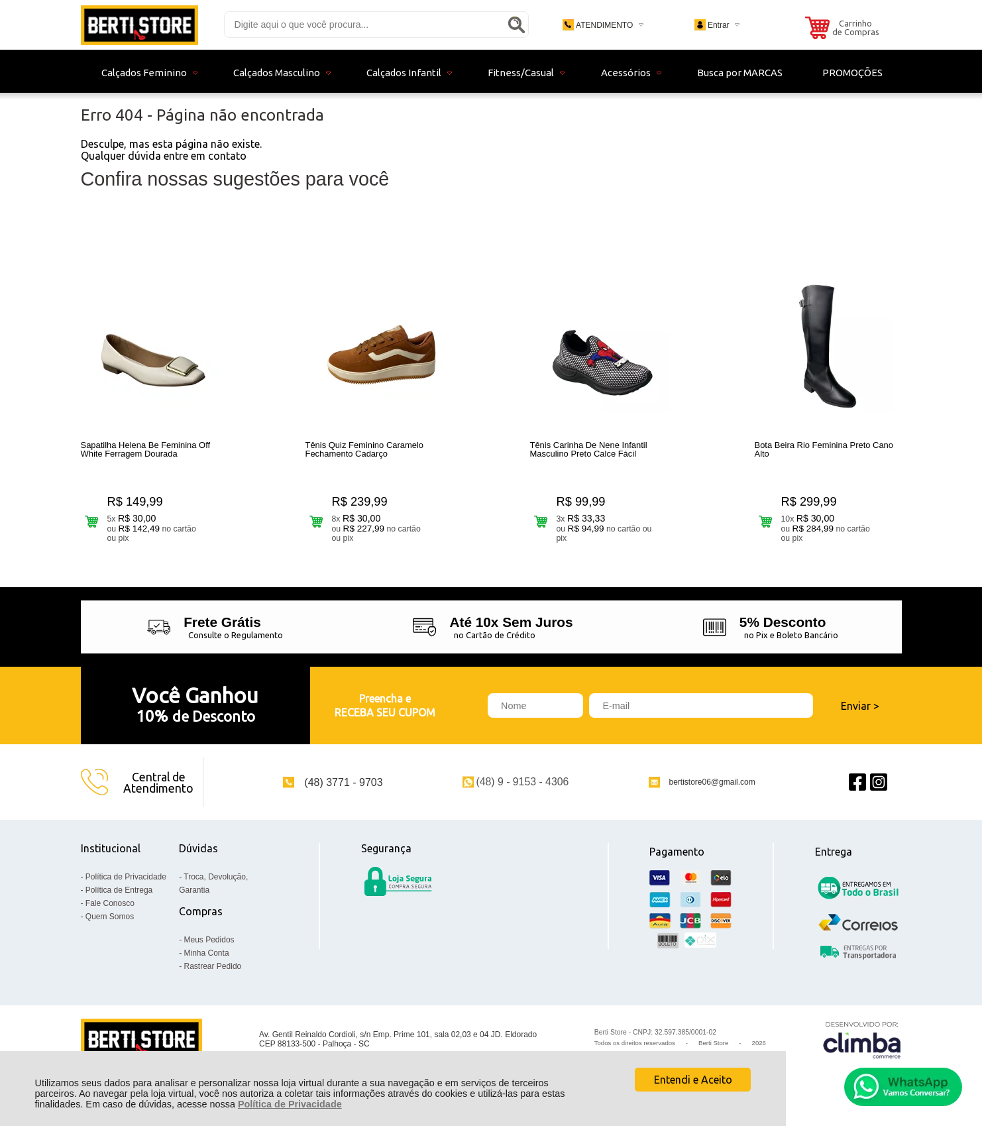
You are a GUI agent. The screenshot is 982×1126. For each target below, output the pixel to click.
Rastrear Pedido (213, 966)
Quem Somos (109, 916)
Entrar (719, 25)
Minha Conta (206, 953)
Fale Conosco (110, 903)
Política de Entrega (118, 890)
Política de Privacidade (290, 1104)
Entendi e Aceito (693, 1080)
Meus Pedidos (209, 939)
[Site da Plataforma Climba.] (862, 1039)
